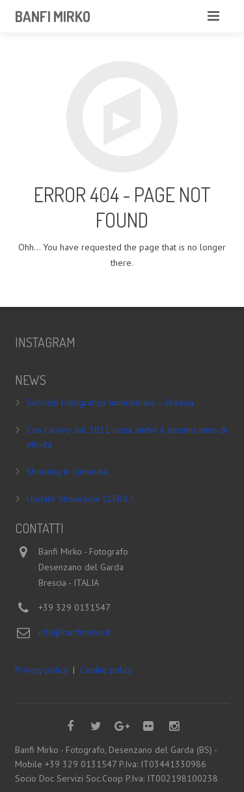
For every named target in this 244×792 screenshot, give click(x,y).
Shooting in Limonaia (67, 471)
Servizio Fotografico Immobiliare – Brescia (110, 402)
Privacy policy (41, 670)
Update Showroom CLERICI (80, 499)
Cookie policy (106, 670)
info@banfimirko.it (74, 632)
